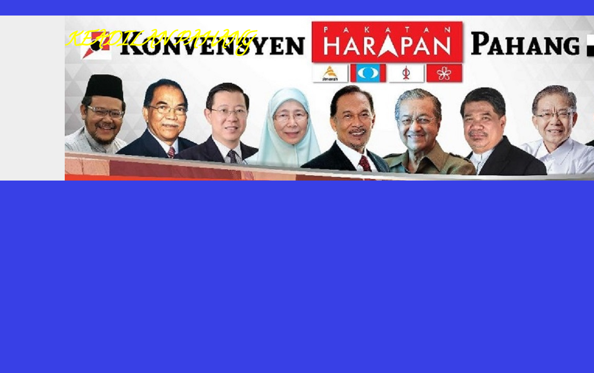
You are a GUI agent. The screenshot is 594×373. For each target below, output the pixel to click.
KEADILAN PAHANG (158, 41)
